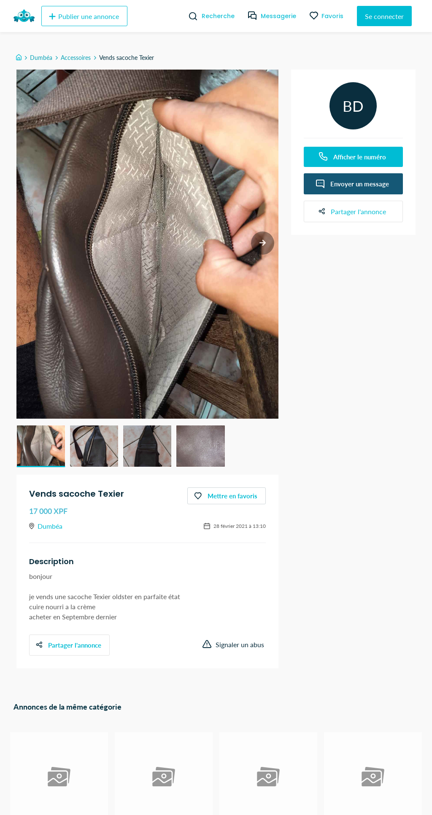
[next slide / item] (262, 243)
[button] (40, 446)
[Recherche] (189, 16)
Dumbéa (41, 57)
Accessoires (76, 57)
